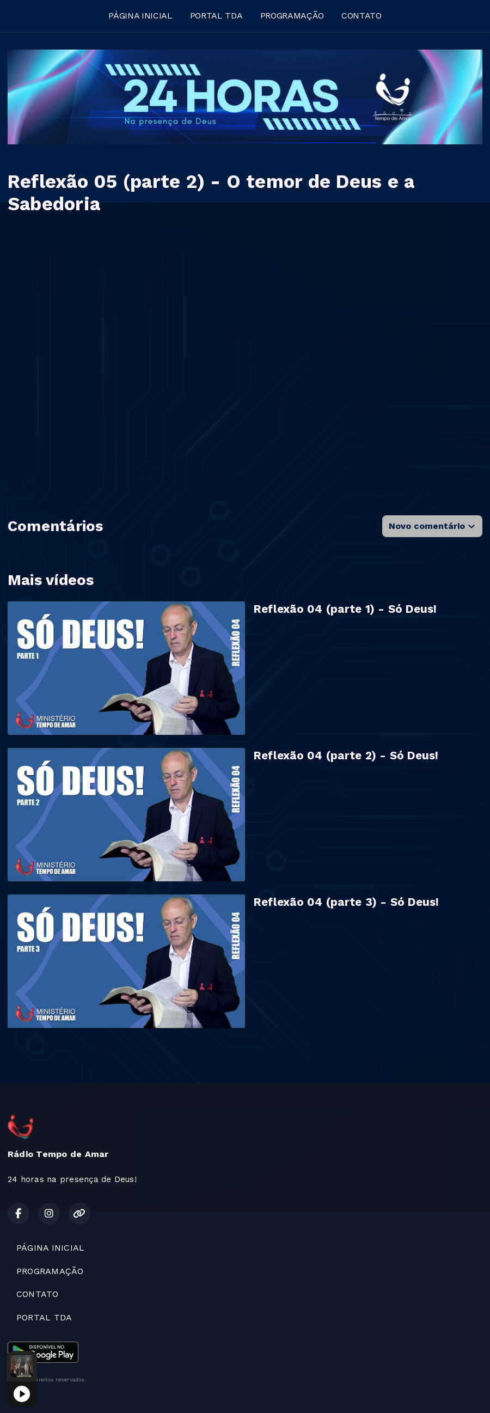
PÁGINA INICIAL (140, 15)
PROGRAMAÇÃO (292, 15)
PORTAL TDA (216, 15)
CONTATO (361, 15)
